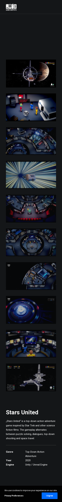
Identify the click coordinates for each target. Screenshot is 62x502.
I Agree (49, 496)
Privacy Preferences (13, 496)
